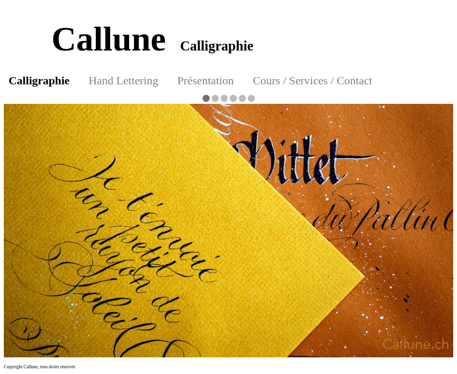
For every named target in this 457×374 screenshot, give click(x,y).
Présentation (205, 80)
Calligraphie (39, 80)
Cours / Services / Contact (313, 80)
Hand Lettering (123, 80)
